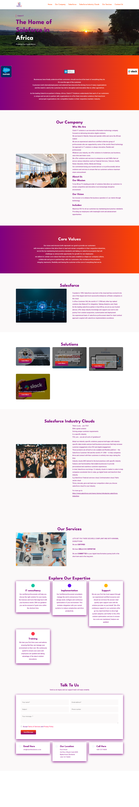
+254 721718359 (102, 751)
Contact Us (118, 4)
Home (47, 4)
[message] (69, 719)
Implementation (69, 591)
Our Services (106, 4)
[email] (94, 703)
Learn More (26, 360)
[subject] (45, 710)
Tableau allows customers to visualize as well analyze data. (105, 361)
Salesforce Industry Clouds (88, 4)
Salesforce (70, 4)
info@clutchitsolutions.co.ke (33, 751)
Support (106, 591)
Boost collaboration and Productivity (32, 391)
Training (33, 639)
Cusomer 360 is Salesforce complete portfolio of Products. (31, 356)
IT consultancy (33, 591)
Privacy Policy (48, 727)
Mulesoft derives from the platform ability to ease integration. (68, 359)
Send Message (29, 733)
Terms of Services (34, 727)
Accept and (38, 727)
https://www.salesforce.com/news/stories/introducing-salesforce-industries (95, 494)
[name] (45, 703)
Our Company (57, 4)
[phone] (94, 710)
